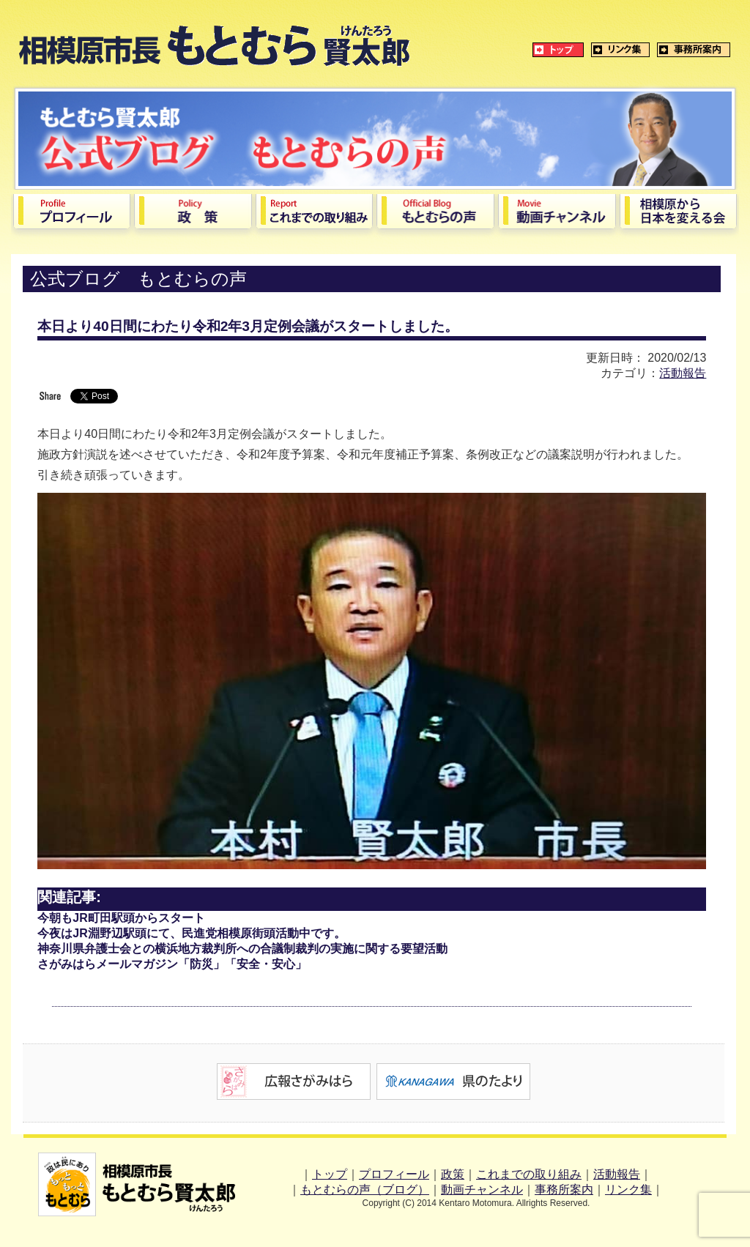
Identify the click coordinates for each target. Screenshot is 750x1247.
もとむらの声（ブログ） (364, 1189)
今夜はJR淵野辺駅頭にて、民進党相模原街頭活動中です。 (191, 933)
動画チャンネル (482, 1189)
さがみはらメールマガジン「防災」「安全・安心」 (172, 964)
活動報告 (682, 373)
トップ (329, 1174)
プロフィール (394, 1174)
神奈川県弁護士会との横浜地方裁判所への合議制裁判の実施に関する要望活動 (242, 948)
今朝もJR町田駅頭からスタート (120, 918)
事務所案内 (564, 1189)
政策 (452, 1174)
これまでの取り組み (529, 1174)
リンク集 (628, 1189)
